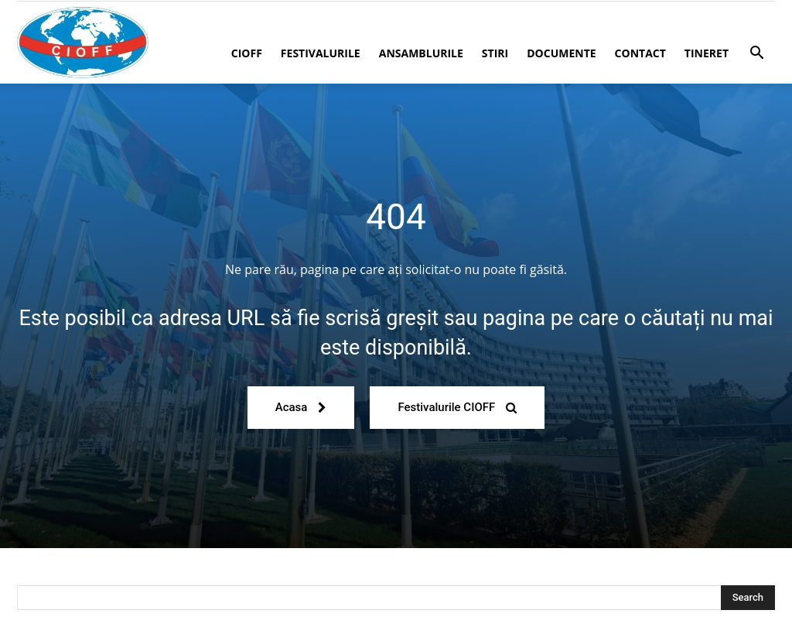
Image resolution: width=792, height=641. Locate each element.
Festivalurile (320, 53)
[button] (756, 54)
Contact (640, 53)
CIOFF (246, 53)
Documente (561, 53)
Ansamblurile (421, 53)
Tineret (706, 53)
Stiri (495, 53)
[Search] (748, 597)
